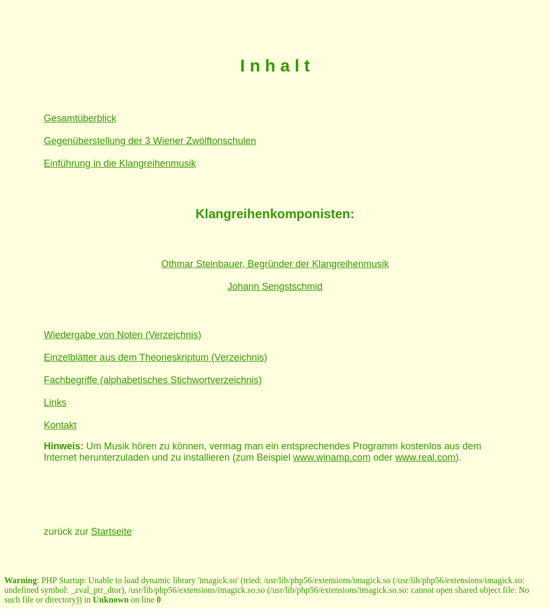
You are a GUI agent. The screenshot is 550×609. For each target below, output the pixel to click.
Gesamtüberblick (80, 118)
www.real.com (425, 457)
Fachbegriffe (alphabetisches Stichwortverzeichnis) (153, 380)
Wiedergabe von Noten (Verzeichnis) (122, 334)
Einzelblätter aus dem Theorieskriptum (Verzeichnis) (155, 357)
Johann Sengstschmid (274, 286)
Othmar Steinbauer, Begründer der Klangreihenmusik (275, 264)
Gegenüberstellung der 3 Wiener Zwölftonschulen (150, 140)
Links (55, 402)
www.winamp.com (332, 457)
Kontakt (60, 425)
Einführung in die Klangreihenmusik (120, 163)
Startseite (111, 531)
